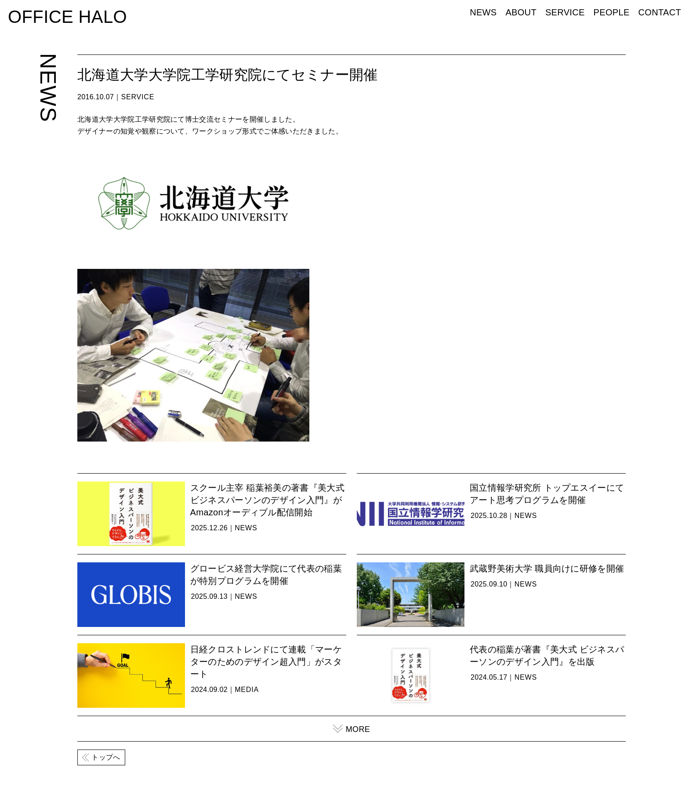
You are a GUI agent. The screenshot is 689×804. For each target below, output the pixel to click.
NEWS (483, 12)
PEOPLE (612, 12)
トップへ (105, 757)
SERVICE (565, 12)
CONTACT (659, 12)
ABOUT (521, 12)
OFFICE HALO (67, 16)
